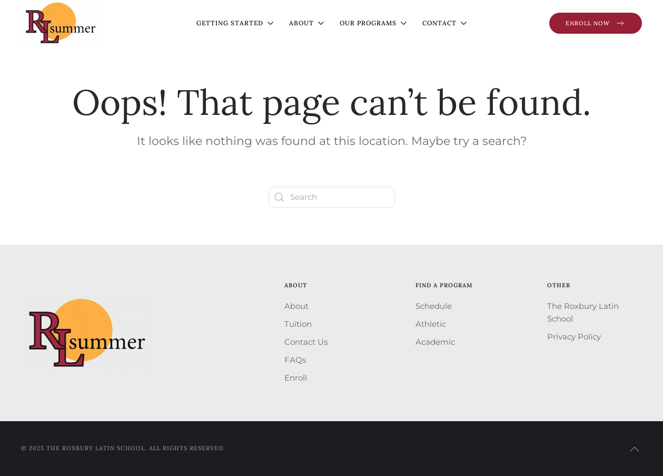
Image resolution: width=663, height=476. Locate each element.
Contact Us (306, 342)
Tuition (298, 324)
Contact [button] (444, 23)
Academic (435, 342)
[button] (634, 449)
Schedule (433, 306)
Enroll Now (596, 23)
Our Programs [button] (373, 23)
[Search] (332, 197)
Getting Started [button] (234, 23)
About (296, 306)
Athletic (430, 324)
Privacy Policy (574, 337)
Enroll (295, 378)
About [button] (306, 23)
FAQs (295, 360)
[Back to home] (60, 23)
